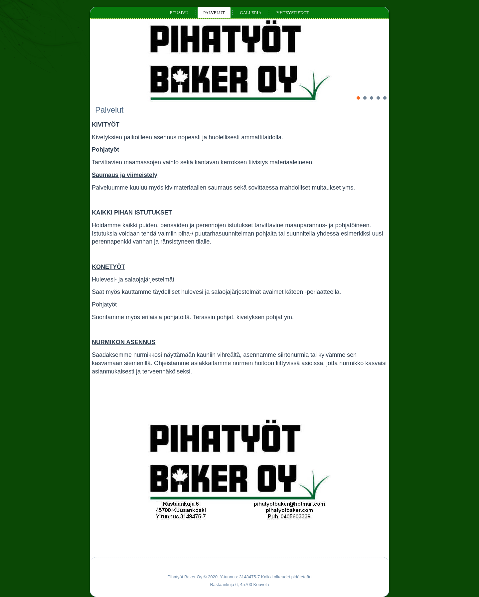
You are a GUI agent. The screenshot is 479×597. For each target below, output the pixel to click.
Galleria (250, 12)
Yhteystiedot (292, 12)
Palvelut (214, 12)
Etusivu (179, 12)
